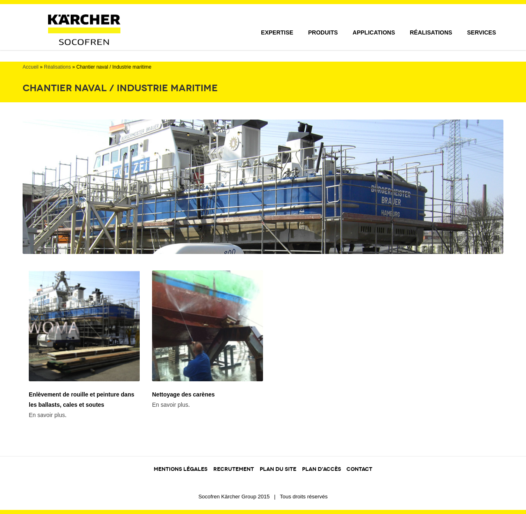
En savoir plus (47, 415)
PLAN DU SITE (278, 469)
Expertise (277, 32)
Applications (374, 32)
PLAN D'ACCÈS (322, 469)
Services (481, 32)
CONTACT (359, 469)
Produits (323, 32)
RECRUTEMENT (233, 469)
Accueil (31, 67)
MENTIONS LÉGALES (181, 469)
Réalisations (431, 32)
